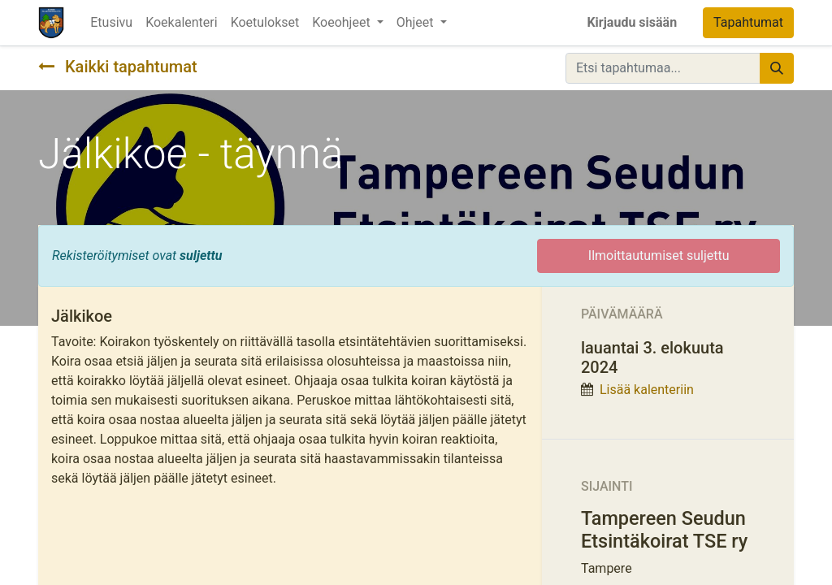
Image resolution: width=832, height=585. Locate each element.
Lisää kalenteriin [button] (647, 389)
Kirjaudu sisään (632, 22)
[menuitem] (111, 22)
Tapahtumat (748, 22)
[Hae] (777, 68)
